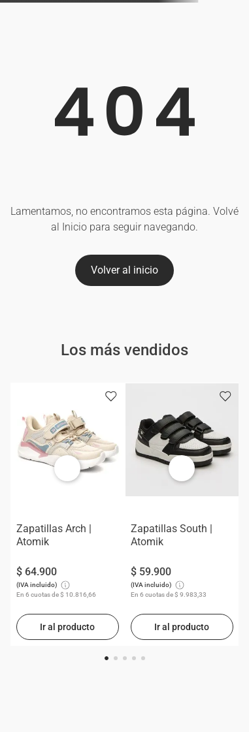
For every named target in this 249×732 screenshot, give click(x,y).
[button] (106, 658)
